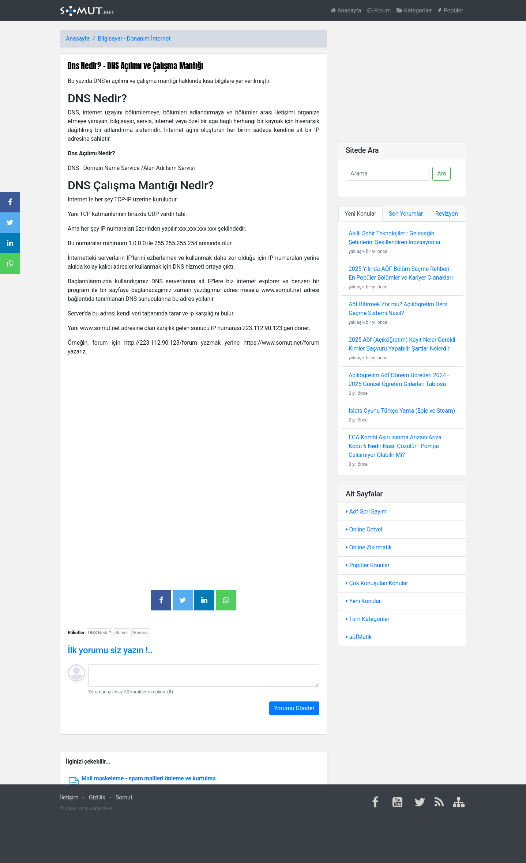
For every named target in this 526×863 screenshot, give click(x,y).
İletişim (69, 797)
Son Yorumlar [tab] (406, 213)
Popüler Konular (368, 565)
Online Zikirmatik (369, 547)
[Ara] (387, 174)
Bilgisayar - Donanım (124, 38)
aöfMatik (359, 636)
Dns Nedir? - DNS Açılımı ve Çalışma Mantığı (135, 66)
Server (121, 632)
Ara (441, 173)
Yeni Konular (363, 601)
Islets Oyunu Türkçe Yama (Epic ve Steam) (402, 410)
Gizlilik (97, 797)
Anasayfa (346, 10)
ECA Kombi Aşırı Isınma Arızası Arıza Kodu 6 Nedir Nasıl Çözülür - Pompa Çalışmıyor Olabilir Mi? (395, 446)
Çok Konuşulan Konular (377, 583)
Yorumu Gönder (294, 708)
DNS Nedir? (99, 632)
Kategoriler (414, 10)
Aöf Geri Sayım (366, 511)
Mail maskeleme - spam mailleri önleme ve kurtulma (149, 778)
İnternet (160, 38)
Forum (379, 10)
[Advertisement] (193, 413)
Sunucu (139, 632)
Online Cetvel (364, 529)
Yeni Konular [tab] (360, 213)
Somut (124, 797)
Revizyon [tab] (446, 213)
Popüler (450, 10)
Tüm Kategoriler (368, 619)
